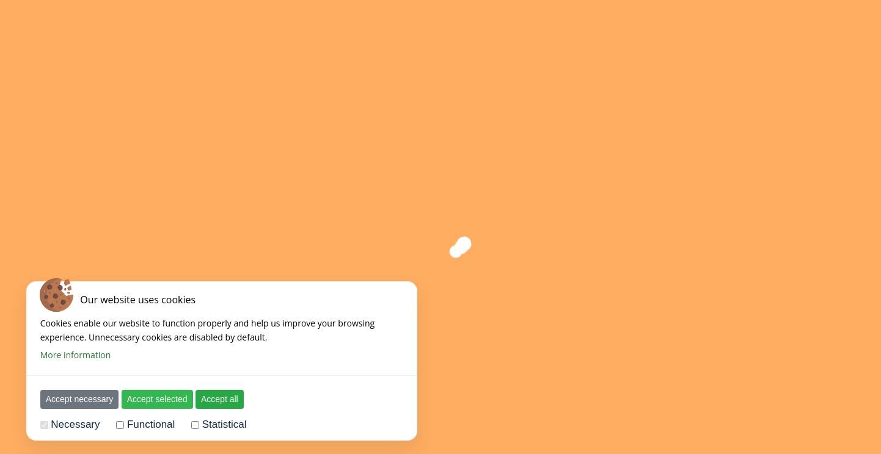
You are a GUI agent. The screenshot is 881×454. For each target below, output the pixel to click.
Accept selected (157, 399)
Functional (151, 424)
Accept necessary (80, 399)
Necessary (75, 424)
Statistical (224, 424)
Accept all (219, 399)
